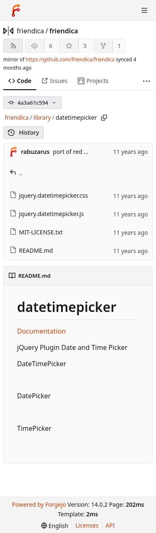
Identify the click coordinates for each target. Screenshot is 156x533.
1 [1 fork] (119, 46)
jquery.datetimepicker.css (49, 195)
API (110, 525)
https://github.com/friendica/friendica (70, 59)
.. (16, 173)
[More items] (146, 81)
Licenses (87, 525)
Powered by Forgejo (39, 504)
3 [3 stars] (85, 46)
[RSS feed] (13, 46)
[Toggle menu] (144, 10)
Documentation (41, 331)
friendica (30, 31)
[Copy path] (104, 117)
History (23, 132)
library (42, 117)
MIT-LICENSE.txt (36, 232)
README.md (31, 250)
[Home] (15, 10)
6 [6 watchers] (50, 46)
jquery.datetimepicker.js (47, 214)
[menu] (54, 526)
